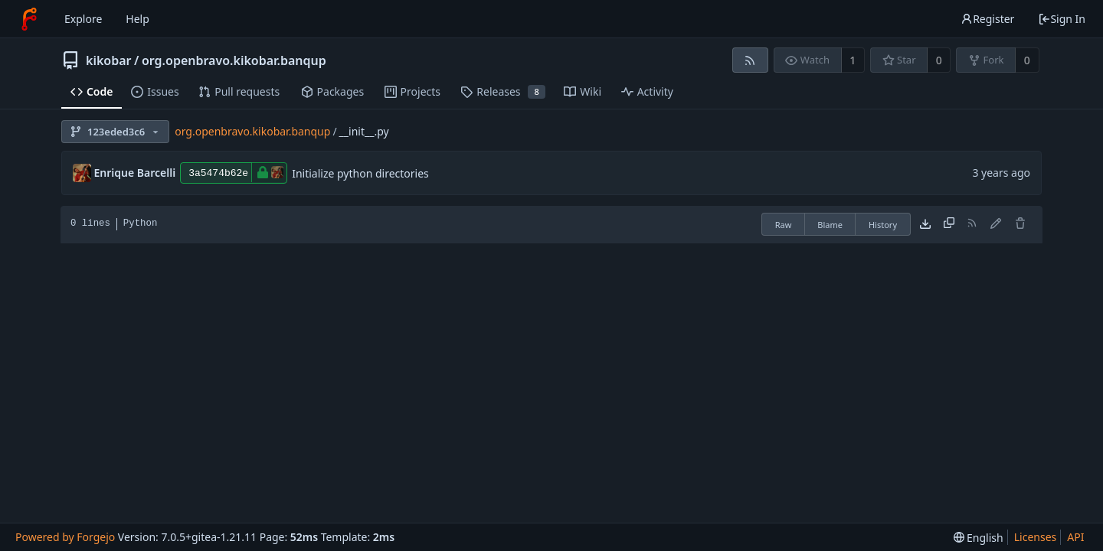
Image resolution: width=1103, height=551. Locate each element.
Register (987, 18)
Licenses (1035, 537)
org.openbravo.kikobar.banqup (234, 60)
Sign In (1061, 18)
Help (137, 18)
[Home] (29, 19)
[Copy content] (949, 224)
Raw (783, 224)
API (1075, 537)
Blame (830, 224)
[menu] (978, 537)
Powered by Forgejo (65, 537)
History (883, 224)
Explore (83, 18)
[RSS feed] (750, 60)
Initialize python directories (360, 173)
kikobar (109, 60)
